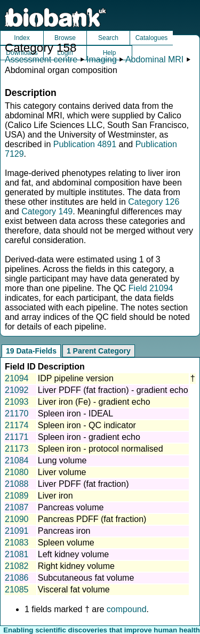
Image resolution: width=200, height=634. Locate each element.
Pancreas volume (71, 507)
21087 (17, 507)
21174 (17, 425)
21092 (17, 390)
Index (21, 38)
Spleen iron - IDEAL (75, 413)
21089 (17, 495)
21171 (17, 437)
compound (127, 609)
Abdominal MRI (154, 59)
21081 (17, 554)
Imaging (101, 59)
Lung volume (62, 460)
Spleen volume (66, 542)
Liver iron (55, 495)
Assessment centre (41, 59)
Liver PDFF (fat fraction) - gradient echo (113, 390)
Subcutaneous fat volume (86, 577)
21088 (17, 483)
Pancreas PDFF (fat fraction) (92, 519)
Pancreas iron (64, 530)
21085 (17, 589)
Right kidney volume (76, 566)
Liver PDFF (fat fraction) (83, 483)
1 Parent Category (99, 351)
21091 (17, 530)
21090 (17, 519)
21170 (17, 413)
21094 (17, 378)
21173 (17, 448)
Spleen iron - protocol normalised (100, 448)
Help (109, 53)
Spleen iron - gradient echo (89, 437)
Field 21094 (151, 288)
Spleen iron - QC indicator (87, 425)
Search (108, 38)
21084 (17, 460)
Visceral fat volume (74, 589)
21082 (17, 566)
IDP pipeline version (76, 378)
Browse (65, 38)
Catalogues (151, 38)
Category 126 (153, 201)
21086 (17, 577)
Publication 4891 (84, 144)
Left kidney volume (73, 554)
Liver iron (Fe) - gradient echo (94, 401)
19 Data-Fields (31, 351)
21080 (17, 472)
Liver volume (62, 472)
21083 (17, 542)
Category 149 (47, 211)
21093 (17, 401)
